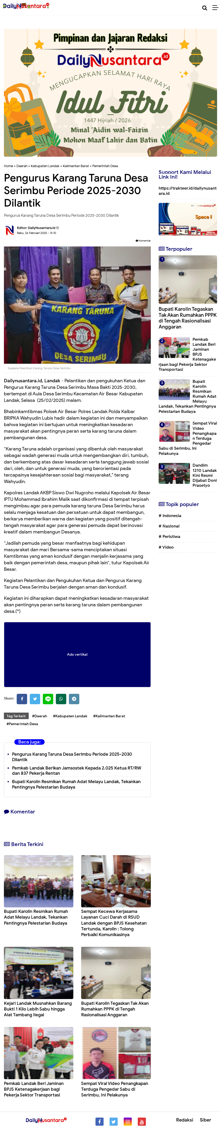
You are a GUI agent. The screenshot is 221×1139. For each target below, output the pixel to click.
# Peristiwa (169, 536)
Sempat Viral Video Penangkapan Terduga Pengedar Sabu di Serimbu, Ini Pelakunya (114, 1089)
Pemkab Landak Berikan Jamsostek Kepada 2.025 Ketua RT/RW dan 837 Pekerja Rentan (76, 770)
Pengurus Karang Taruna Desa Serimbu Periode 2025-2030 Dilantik (72, 756)
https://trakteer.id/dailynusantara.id (188, 191)
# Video (166, 547)
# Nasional (169, 526)
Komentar (143, 240)
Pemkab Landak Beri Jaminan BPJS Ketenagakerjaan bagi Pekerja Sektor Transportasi (34, 1089)
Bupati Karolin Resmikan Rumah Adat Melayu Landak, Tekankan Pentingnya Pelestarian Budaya (36, 917)
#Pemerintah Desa (22, 724)
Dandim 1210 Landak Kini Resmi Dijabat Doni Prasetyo (205, 475)
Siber (205, 1120)
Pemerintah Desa (105, 166)
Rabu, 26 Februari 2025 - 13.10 (36, 233)
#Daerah (39, 716)
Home (8, 166)
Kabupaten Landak (45, 166)
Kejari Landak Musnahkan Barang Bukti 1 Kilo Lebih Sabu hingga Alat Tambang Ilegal (38, 1009)
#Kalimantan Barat (109, 716)
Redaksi (184, 1120)
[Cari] (204, 8)
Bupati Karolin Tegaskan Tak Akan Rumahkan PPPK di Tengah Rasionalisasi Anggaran (115, 1009)
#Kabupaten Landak (70, 716)
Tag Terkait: (16, 716)
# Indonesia (170, 515)
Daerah (21, 166)
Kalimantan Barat (76, 166)
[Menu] (216, 8)
